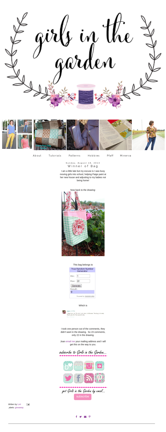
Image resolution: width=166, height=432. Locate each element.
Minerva (125, 155)
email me (70, 341)
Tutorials (55, 155)
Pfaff (110, 155)
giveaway (19, 407)
